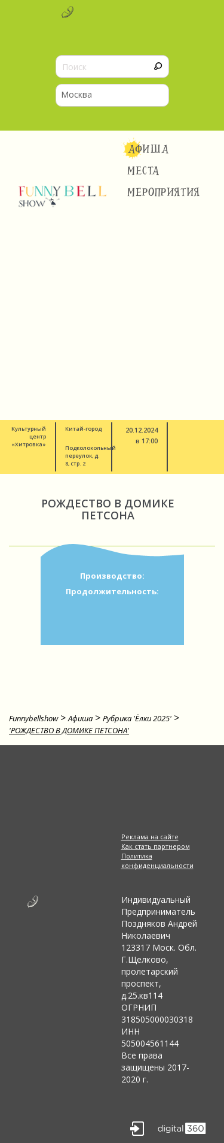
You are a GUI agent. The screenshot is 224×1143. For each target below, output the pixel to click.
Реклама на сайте (150, 836)
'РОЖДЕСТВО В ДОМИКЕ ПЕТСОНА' (69, 730)
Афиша (148, 149)
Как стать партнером (155, 846)
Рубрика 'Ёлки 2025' (137, 718)
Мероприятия (163, 192)
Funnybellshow (33, 718)
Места (143, 171)
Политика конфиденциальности (157, 860)
